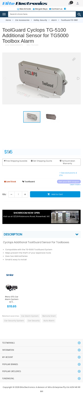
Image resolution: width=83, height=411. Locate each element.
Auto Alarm (49, 320)
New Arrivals (25, 9)
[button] (73, 59)
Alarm (54, 20)
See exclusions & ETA (68, 174)
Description (13, 234)
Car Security (34, 320)
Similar (10, 275)
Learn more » (75, 184)
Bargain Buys (41, 9)
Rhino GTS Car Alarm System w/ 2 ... (11, 299)
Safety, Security (40, 20)
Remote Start (49, 316)
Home (8, 20)
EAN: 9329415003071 (14, 45)
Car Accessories (22, 20)
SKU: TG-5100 (32, 45)
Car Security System (14, 320)
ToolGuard (28, 181)
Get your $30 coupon (69, 181)
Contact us (56, 9)
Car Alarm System (30, 316)
